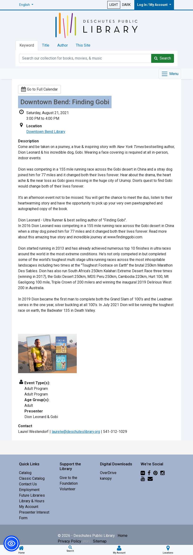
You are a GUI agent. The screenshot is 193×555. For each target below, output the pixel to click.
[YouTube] (143, 478)
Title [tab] (45, 45)
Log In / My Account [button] (152, 5)
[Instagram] (162, 473)
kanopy (106, 478)
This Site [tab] (83, 45)
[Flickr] (143, 473)
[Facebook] (149, 473)
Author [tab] (62, 45)
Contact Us (28, 484)
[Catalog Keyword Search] (85, 58)
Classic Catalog (32, 478)
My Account (28, 506)
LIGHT (113, 5)
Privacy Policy (74, 541)
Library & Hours (31, 501)
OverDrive (108, 473)
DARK (126, 5)
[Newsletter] (150, 478)
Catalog (25, 473)
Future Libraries (32, 495)
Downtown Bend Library (45, 131)
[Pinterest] (155, 473)
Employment (29, 489)
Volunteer (67, 489)
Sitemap (100, 541)
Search (162, 58)
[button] (26, 5)
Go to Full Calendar (39, 89)
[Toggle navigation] (169, 74)
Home (122, 535)
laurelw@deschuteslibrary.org (76, 431)
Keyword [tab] (26, 45)
